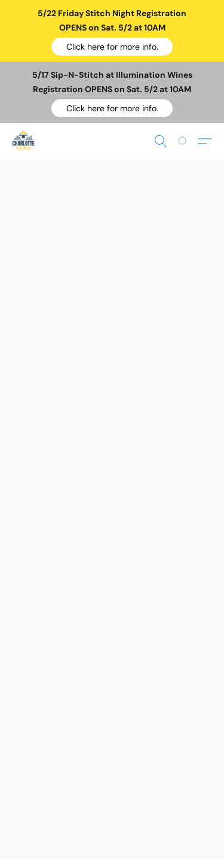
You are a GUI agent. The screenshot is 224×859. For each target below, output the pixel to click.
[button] (112, 47)
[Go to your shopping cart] (189, 141)
